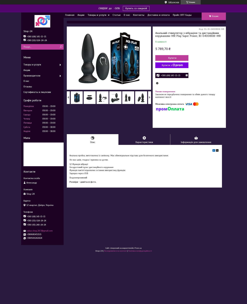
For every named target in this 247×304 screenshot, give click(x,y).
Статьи (117, 15)
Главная (69, 15)
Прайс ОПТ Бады (182, 15)
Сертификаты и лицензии (37, 92)
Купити (172, 58)
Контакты (138, 15)
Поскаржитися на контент (115, 251)
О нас (127, 15)
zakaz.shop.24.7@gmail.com (40, 230)
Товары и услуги (97, 15)
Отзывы (27, 86)
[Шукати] (61, 47)
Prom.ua (138, 248)
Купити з (172, 65)
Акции (81, 15)
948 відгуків (173, 2)
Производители (31, 75)
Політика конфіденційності (140, 251)
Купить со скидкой (136, 8)
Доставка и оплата (158, 15)
